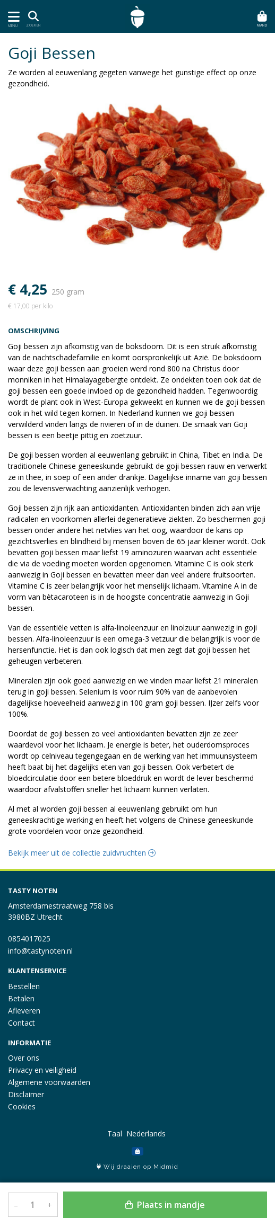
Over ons (23, 1058)
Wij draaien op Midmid (137, 1166)
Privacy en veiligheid (42, 1070)
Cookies (22, 1106)
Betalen (21, 998)
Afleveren (24, 1011)
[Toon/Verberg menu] (12, 17)
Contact (21, 1023)
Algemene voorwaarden (49, 1082)
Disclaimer (26, 1094)
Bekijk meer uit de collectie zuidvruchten (82, 853)
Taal (114, 1133)
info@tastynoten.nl (40, 951)
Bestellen (24, 986)
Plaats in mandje (165, 1205)
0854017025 (29, 938)
